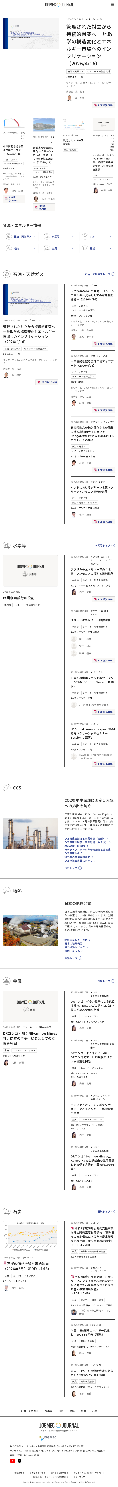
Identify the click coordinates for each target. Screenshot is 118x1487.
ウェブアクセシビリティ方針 (87, 1473)
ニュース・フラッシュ (103, 179)
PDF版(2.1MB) (104, 712)
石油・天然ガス (75, 71)
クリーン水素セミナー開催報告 (91, 620)
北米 (112, 1043)
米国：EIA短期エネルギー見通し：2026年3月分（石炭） (90, 1332)
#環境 (96, 508)
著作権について (38, 1473)
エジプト (105, 556)
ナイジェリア (107, 421)
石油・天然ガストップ (97, 274)
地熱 (72, 1411)
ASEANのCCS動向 (75, 846)
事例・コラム (72, 951)
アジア (93, 481)
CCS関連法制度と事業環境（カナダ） (86, 842)
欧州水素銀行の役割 (18, 597)
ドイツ (93, 614)
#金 (77, 1125)
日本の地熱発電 (73, 943)
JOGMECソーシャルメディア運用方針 (50, 1477)
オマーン (100, 1099)
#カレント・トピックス (15, 1281)
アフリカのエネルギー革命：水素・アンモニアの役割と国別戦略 (92, 571)
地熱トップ (71, 958)
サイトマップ (79, 1477)
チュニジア (96, 560)
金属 (96, 175)
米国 (92, 1047)
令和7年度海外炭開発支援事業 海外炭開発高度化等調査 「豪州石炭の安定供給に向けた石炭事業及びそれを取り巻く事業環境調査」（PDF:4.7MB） (93, 1236)
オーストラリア (98, 1271)
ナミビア (107, 560)
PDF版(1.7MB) (104, 764)
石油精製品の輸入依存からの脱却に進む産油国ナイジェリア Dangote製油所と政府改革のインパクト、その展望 (93, 433)
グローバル (97, 19)
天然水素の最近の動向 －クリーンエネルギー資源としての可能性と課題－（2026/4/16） (43, 155)
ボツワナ (105, 1095)
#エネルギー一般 (74, 76)
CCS (61, 1411)
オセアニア (96, 1267)
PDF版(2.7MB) (104, 470)
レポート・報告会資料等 (27, 604)
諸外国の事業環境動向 (77, 857)
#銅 (94, 184)
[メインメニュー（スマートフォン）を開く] (112, 4)
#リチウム (92, 1073)
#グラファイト (87, 1125)
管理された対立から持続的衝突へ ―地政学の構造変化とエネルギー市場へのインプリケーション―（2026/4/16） (29, 334)
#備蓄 (5, 168)
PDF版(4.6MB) (104, 661)
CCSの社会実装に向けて (78, 860)
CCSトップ (71, 868)
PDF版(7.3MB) (14, 199)
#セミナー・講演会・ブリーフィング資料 (91, 1305)
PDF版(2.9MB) (104, 600)
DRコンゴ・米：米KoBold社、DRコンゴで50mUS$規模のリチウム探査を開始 (91, 1057)
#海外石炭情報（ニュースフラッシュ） (90, 1346)
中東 (88, 19)
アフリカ (112, 137)
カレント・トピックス (24, 1275)
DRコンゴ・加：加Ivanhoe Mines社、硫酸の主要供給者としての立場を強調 (103, 162)
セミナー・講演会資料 (92, 1299)
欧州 (106, 611)
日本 (100, 611)
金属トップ (104, 981)
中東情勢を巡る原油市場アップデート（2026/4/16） (13, 150)
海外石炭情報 (87, 1341)
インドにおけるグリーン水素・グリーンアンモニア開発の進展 (92, 489)
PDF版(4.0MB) (104, 522)
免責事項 (19, 1473)
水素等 (7, 604)
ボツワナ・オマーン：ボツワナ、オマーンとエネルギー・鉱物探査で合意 (92, 1109)
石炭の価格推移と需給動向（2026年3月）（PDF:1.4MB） (27, 1266)
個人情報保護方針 (60, 1473)
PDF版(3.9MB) (44, 207)
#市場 (11, 168)
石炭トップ (104, 1211)
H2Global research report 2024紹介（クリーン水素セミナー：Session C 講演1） (93, 733)
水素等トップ (102, 545)
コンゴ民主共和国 (112, 145)
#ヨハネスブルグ (104, 184)
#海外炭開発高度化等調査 (84, 1256)
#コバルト (81, 1021)
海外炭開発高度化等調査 (93, 1251)
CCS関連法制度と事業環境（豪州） (85, 838)
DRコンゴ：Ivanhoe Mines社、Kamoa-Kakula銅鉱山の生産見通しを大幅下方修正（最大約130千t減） (92, 1162)
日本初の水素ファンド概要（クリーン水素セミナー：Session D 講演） (92, 682)
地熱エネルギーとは (76, 940)
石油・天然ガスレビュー (84, 450)
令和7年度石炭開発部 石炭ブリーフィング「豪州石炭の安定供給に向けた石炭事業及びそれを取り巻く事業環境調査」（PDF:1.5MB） (92, 1285)
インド (101, 481)
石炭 (6, 1275)
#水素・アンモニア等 (42, 177)
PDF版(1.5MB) (104, 106)
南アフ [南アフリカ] (93, 563)
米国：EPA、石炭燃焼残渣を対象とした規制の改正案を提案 (92, 1373)
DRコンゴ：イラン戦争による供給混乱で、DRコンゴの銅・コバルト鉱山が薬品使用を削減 (93, 1005)
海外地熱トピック (75, 947)
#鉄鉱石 (100, 1125)
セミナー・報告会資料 (98, 71)
